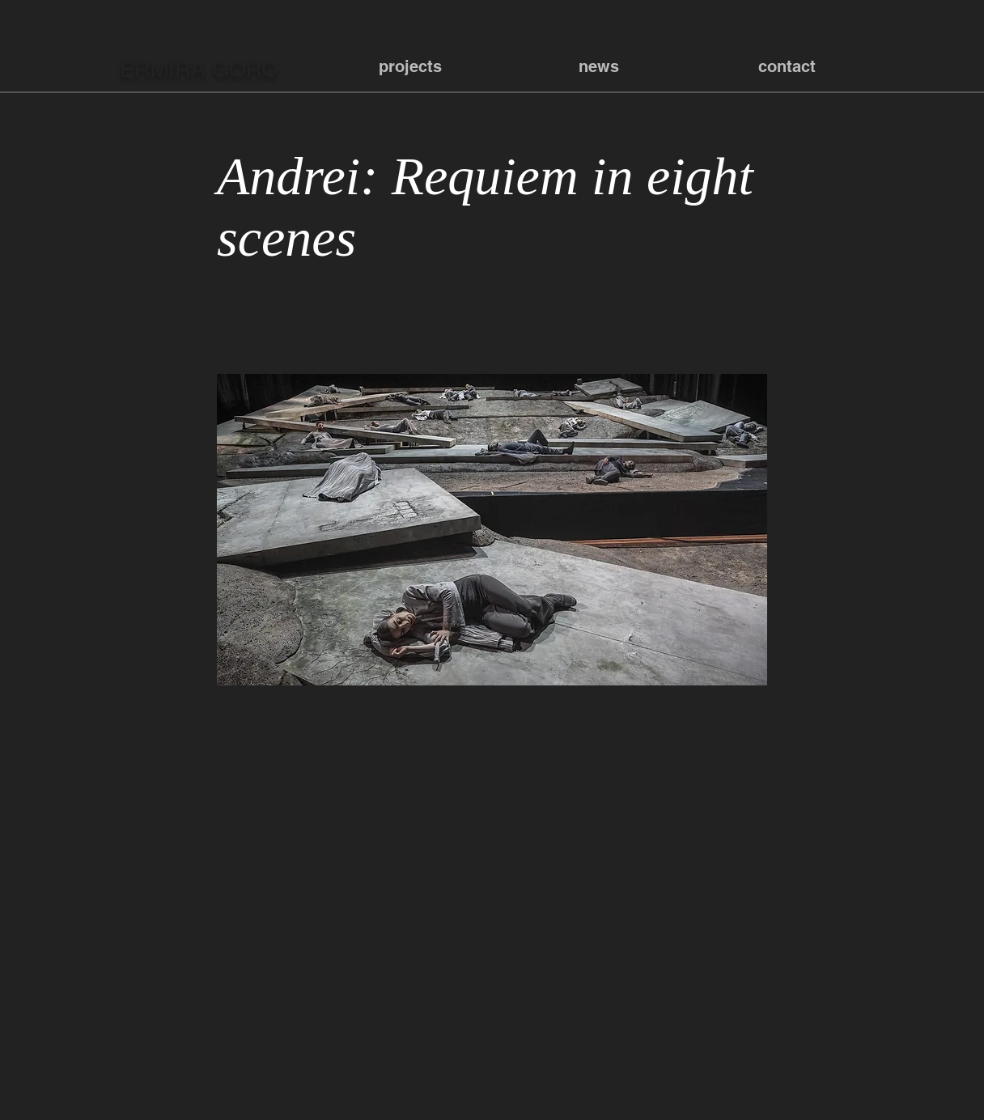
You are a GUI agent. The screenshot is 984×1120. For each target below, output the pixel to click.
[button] (410, 67)
